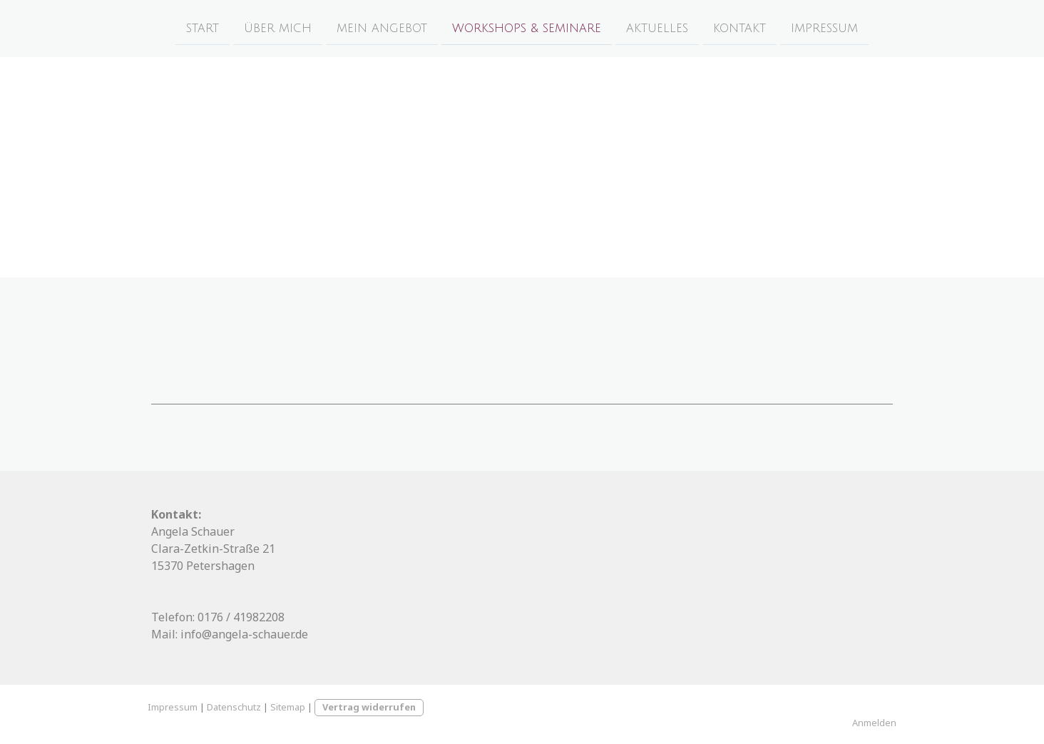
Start (202, 27)
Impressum (824, 27)
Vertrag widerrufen (369, 706)
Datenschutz (234, 706)
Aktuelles (657, 27)
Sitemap (287, 706)
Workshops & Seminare (526, 27)
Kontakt (739, 27)
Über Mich (278, 27)
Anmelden (874, 722)
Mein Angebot (382, 27)
